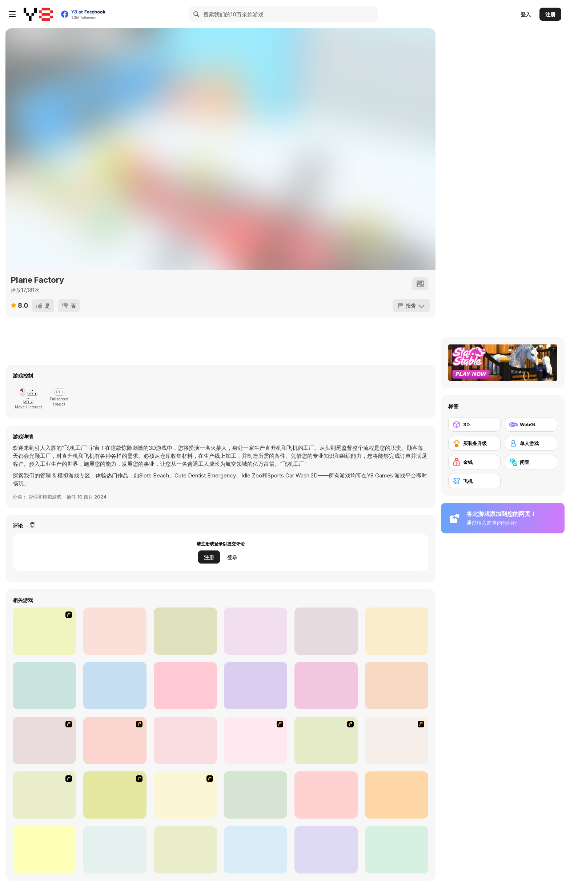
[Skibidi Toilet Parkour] (326, 685)
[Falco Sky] (326, 849)
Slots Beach (154, 475)
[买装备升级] (474, 443)
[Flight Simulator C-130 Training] (114, 849)
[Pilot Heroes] (255, 849)
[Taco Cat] (185, 685)
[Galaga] (185, 740)
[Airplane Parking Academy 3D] (185, 849)
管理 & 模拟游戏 (59, 475)
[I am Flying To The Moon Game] (255, 795)
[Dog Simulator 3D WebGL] (326, 631)
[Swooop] (44, 849)
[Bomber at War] (396, 740)
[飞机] (474, 481)
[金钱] (474, 462)
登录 (232, 557)
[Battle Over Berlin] (44, 740)
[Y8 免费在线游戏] (38, 14)
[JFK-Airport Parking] (185, 795)
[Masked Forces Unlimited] (185, 631)
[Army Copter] (114, 740)
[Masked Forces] (114, 631)
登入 (526, 14)
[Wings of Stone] (44, 685)
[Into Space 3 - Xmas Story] (326, 795)
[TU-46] (114, 795)
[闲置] (531, 462)
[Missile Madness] (396, 795)
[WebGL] (531, 424)
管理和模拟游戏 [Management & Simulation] (44, 497)
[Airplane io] (255, 631)
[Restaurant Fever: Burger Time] (396, 685)
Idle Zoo (251, 475)
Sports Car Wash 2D (293, 475)
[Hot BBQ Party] (44, 631)
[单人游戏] (531, 443)
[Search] (197, 14)
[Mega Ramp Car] (114, 685)
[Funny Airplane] (44, 795)
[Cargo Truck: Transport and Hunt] (255, 685)
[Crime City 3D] (396, 849)
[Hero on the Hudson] (255, 740)
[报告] (411, 305)
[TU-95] (326, 740)
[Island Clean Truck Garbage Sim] (396, 631)
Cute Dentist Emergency (205, 475)
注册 (550, 14)
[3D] (474, 424)
